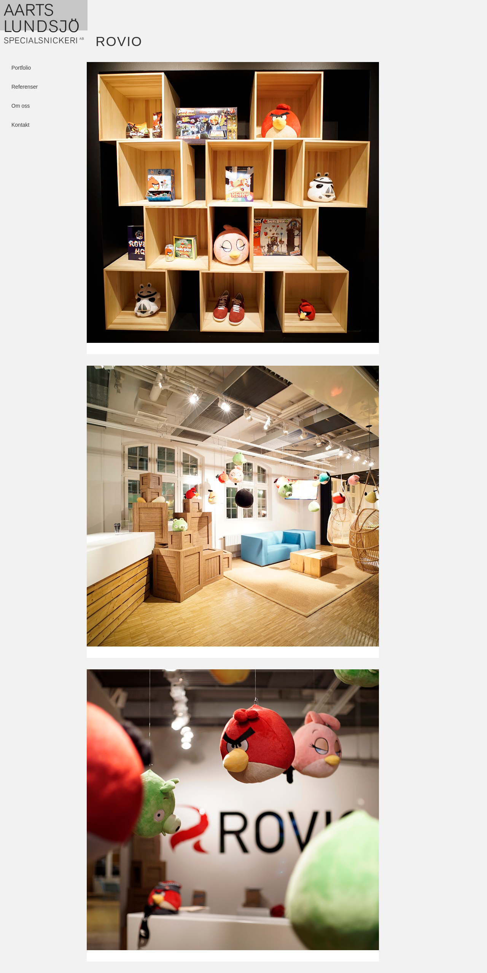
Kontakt (20, 121)
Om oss (20, 102)
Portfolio (21, 64)
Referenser (24, 83)
